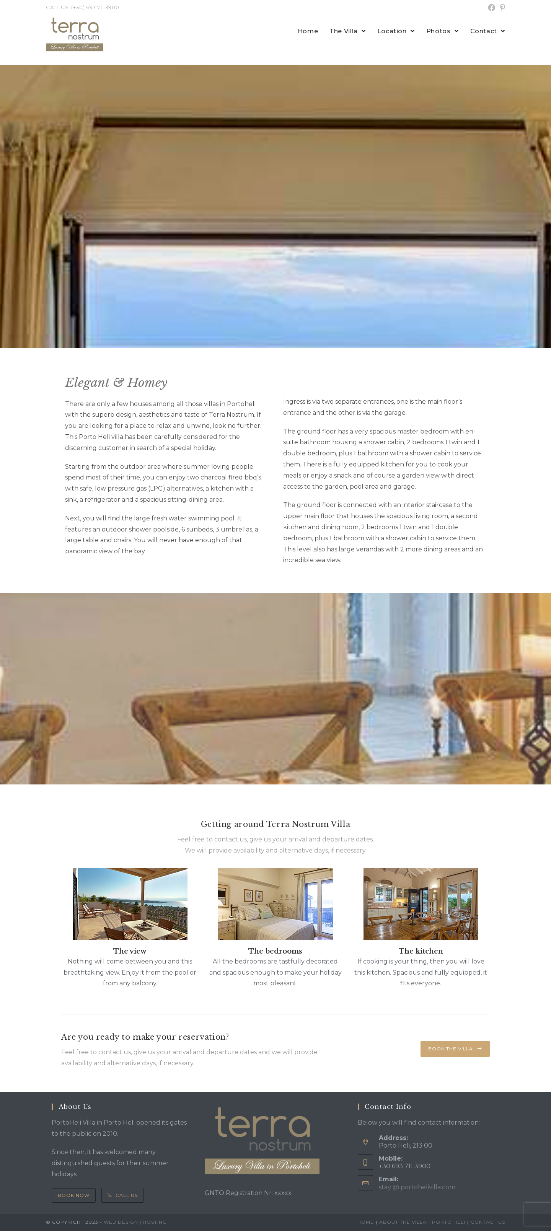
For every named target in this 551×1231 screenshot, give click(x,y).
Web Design (121, 1222)
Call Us (123, 1195)
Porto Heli (448, 1222)
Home (365, 1222)
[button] (455, 1049)
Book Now (74, 1195)
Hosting (155, 1222)
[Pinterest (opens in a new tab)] (501, 8)
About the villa (403, 1222)
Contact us (488, 1222)
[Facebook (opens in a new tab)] (491, 8)
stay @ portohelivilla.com (417, 1187)
